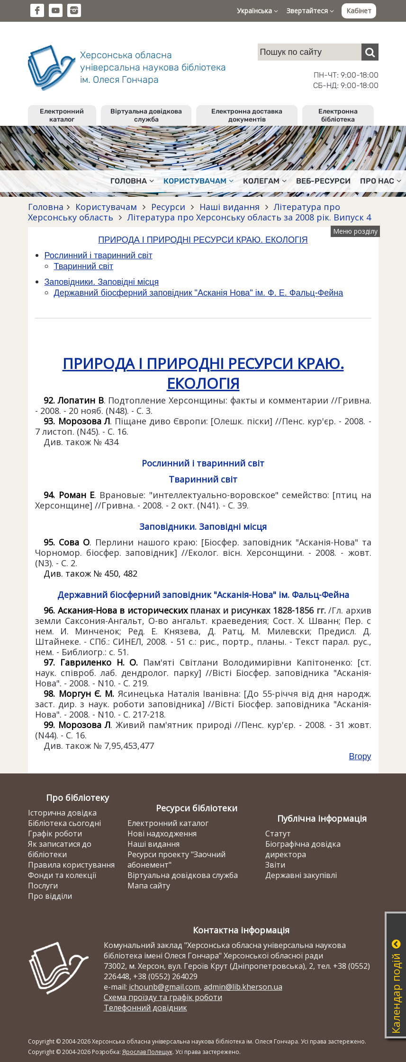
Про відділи (50, 896)
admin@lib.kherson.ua (243, 987)
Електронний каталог (62, 115)
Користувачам (106, 206)
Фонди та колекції (62, 875)
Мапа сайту (148, 885)
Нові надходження (162, 833)
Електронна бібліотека (338, 115)
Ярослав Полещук (147, 1052)
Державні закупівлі (301, 875)
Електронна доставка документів (246, 115)
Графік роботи (55, 833)
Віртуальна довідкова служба (146, 115)
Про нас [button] (380, 180)
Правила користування (71, 865)
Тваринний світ (83, 266)
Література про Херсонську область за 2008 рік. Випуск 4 (248, 217)
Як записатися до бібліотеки (59, 849)
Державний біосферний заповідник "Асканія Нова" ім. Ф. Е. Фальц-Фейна (198, 293)
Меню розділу (355, 231)
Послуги (43, 885)
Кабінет (358, 10)
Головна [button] (132, 180)
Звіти (275, 865)
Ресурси (168, 206)
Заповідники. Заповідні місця (102, 282)
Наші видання (229, 206)
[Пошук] (370, 52)
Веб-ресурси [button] (323, 180)
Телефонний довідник (145, 1007)
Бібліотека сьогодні (64, 823)
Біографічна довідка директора (303, 849)
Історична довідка (62, 812)
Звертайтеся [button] (310, 10)
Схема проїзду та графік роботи (163, 997)
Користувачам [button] (198, 180)
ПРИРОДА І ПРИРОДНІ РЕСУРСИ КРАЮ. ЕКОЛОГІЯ (202, 240)
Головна (45, 206)
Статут (278, 833)
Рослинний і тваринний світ (99, 255)
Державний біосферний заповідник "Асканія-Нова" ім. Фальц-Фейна (203, 594)
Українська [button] (257, 10)
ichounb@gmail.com (164, 987)
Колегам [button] (265, 180)
